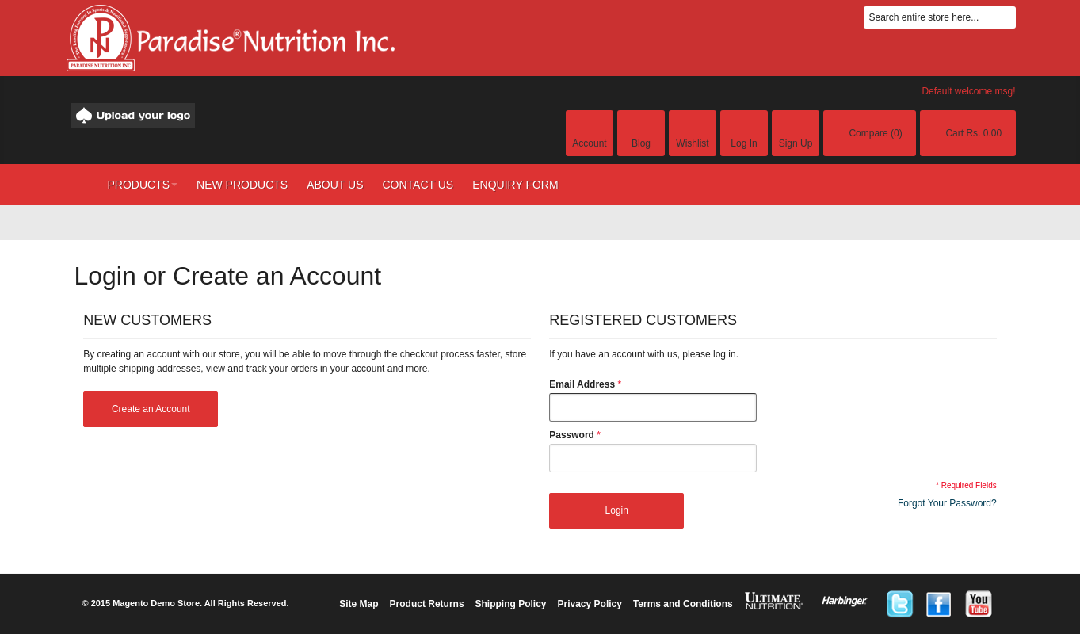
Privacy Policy (590, 603)
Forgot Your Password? (947, 503)
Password (571, 435)
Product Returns (427, 603)
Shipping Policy (511, 603)
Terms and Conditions (683, 603)
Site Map (358, 603)
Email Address (582, 384)
